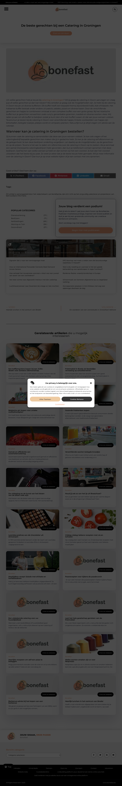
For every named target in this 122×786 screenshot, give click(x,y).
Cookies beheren (77, 399)
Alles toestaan (45, 399)
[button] (91, 383)
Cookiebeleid (59, 404)
